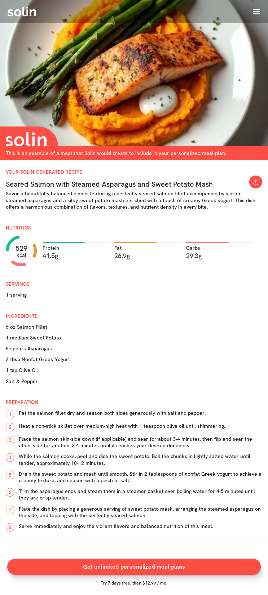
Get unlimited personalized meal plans (134, 566)
